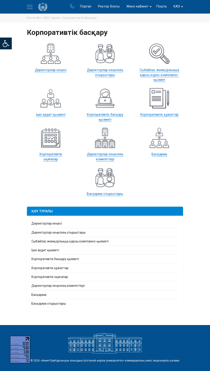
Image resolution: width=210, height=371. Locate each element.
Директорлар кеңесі (51, 70)
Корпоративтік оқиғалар (49, 277)
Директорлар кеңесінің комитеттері (58, 285)
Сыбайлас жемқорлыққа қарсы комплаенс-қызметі (70, 241)
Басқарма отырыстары (105, 194)
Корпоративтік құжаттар (159, 114)
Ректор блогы (109, 6)
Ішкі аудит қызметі (50, 114)
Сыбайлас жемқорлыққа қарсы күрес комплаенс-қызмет (159, 75)
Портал (85, 6)
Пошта (161, 6)
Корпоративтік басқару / (80, 17)
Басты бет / (35, 17)
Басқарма (159, 154)
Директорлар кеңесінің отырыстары (58, 232)
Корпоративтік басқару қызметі (55, 259)
